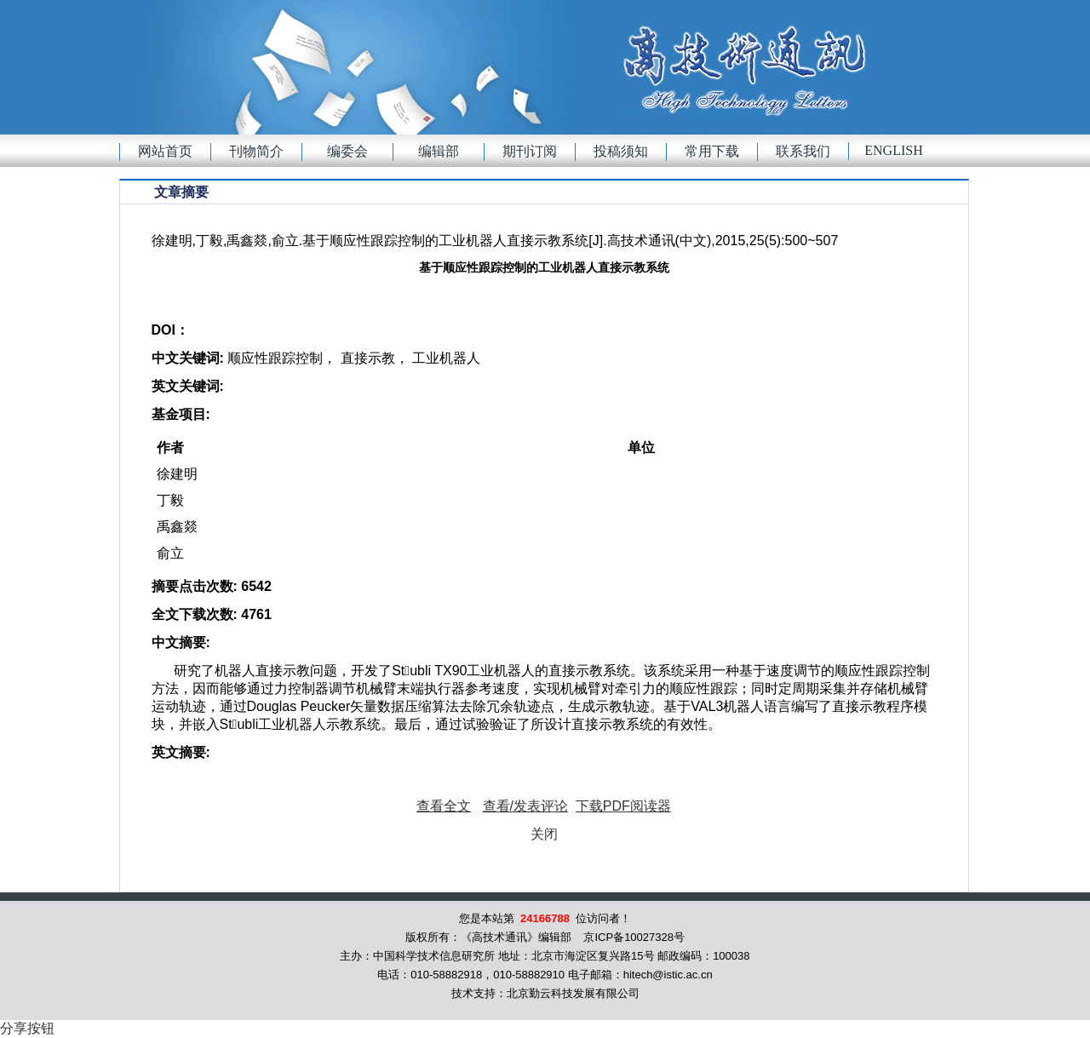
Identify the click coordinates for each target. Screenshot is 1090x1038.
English (893, 150)
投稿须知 (621, 151)
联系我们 (803, 151)
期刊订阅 (529, 151)
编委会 (347, 151)
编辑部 (438, 151)
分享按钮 (27, 1028)
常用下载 (712, 151)
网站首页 (165, 151)
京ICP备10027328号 (634, 937)
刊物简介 (256, 151)
